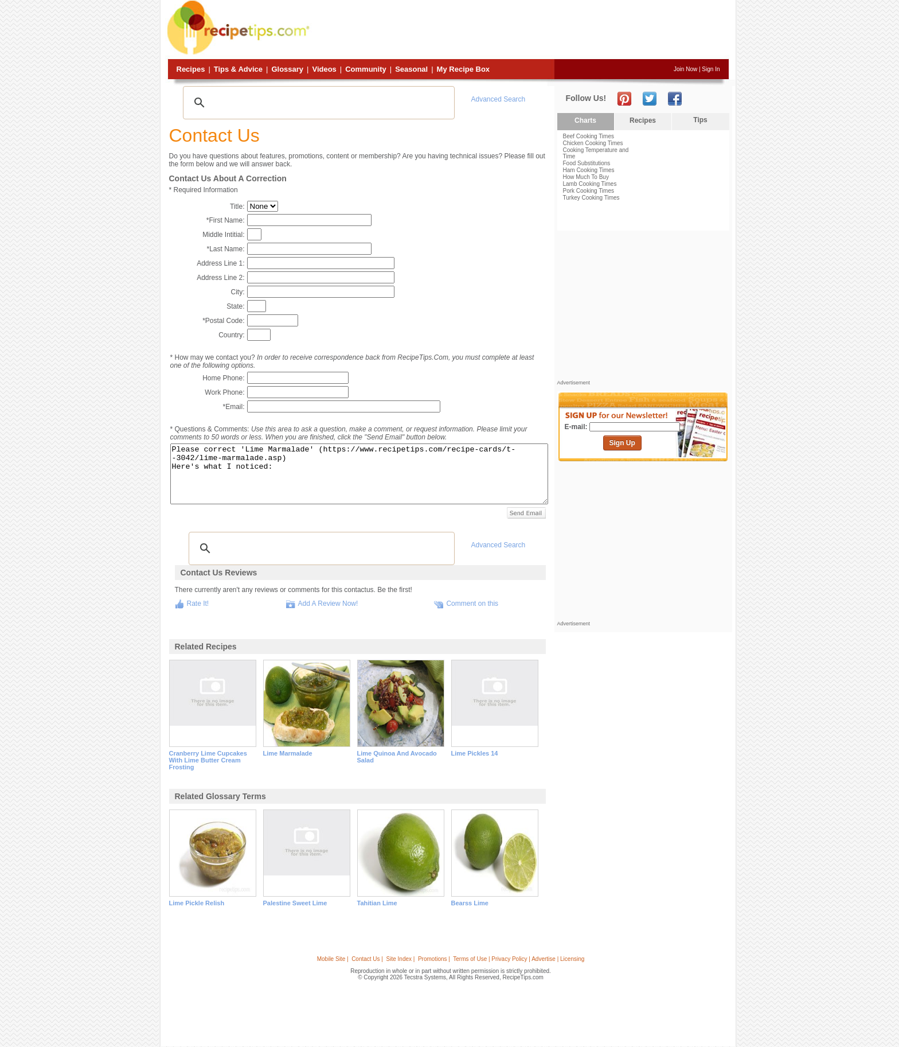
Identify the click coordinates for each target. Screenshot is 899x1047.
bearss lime (469, 903)
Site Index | (400, 959)
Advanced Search (498, 99)
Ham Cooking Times (589, 170)
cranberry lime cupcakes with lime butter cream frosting (208, 760)
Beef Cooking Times (589, 136)
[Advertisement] (520, 30)
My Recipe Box (463, 69)
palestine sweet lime (295, 903)
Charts (585, 120)
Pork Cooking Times (588, 191)
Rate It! (198, 604)
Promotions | (434, 959)
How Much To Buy (586, 177)
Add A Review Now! (328, 604)
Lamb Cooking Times (590, 184)
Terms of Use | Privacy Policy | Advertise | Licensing (518, 959)
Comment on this (472, 604)
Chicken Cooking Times (593, 143)
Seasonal (411, 69)
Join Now (685, 69)
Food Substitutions (587, 163)
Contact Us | (367, 959)
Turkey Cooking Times (591, 197)
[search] (317, 103)
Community (365, 69)
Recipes (191, 69)
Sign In (711, 69)
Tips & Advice (238, 69)
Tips (700, 120)
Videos (324, 69)
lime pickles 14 (474, 753)
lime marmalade (287, 753)
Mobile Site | (333, 959)
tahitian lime (377, 903)
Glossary (287, 69)
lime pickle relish (197, 903)
